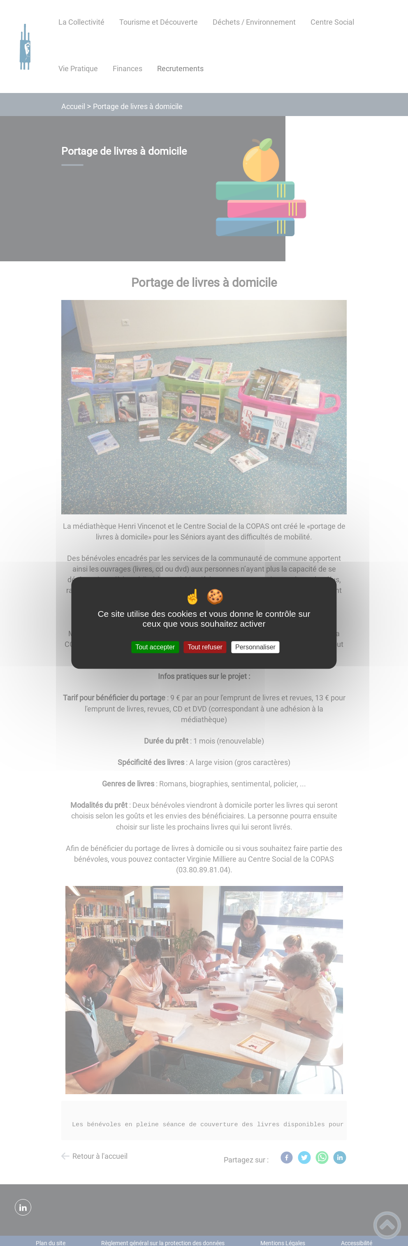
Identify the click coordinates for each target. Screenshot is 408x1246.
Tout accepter (155, 647)
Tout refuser (205, 647)
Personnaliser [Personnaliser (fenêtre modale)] (255, 647)
